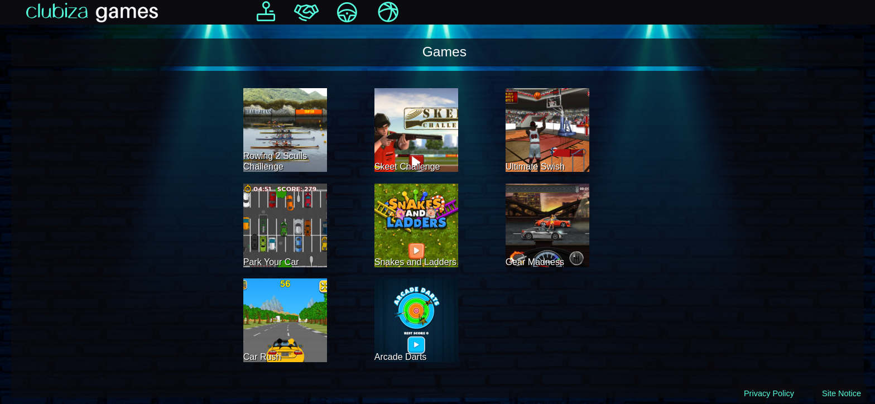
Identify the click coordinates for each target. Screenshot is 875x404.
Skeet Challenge (407, 166)
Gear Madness (535, 262)
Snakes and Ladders (415, 262)
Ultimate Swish (535, 166)
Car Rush (262, 357)
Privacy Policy (769, 393)
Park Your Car (271, 262)
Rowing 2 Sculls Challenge (275, 161)
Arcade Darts (400, 357)
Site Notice (841, 393)
